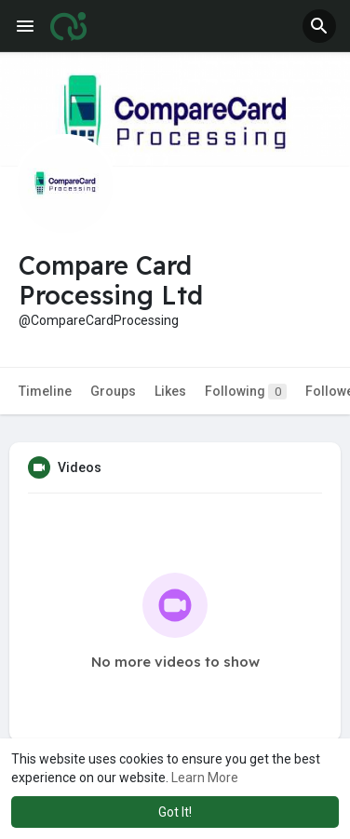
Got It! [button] (175, 812)
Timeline (45, 391)
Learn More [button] (204, 777)
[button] (319, 26)
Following (246, 391)
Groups (113, 391)
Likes (170, 391)
